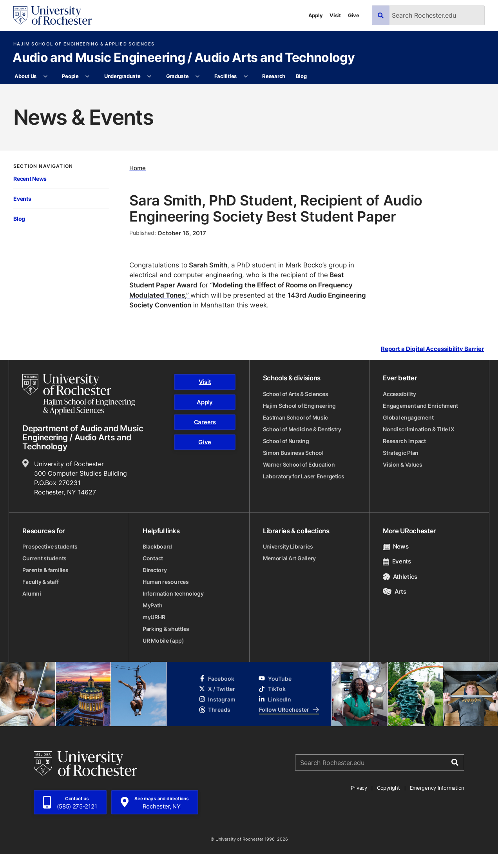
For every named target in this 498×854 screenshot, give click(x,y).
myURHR (154, 617)
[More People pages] (87, 76)
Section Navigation (43, 166)
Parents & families (45, 570)
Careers (205, 422)
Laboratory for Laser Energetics (303, 476)
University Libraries (288, 546)
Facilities (225, 76)
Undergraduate (122, 76)
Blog (301, 76)
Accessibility (399, 394)
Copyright (388, 787)
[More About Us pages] (45, 76)
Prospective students (49, 546)
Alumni (31, 593)
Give (353, 15)
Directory (155, 570)
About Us (25, 76)
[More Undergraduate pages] (149, 76)
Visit (335, 15)
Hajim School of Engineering (299, 405)
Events (22, 198)
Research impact (404, 441)
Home (137, 168)
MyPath (152, 605)
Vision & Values (402, 464)
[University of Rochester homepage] (52, 15)
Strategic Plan (400, 452)
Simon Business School (293, 452)
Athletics (400, 576)
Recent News (30, 178)
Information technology (173, 593)
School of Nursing (286, 441)
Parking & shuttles (166, 628)
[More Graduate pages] (197, 76)
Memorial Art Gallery (289, 558)
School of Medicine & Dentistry (302, 429)
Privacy (359, 787)
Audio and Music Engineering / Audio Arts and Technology (184, 58)
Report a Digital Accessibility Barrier (432, 349)
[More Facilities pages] (245, 76)
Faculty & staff (40, 581)
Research (273, 76)
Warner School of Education (299, 464)
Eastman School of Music (295, 417)
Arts (394, 591)
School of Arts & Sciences (295, 394)
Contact (153, 558)
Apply (315, 15)
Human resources (166, 581)
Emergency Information (437, 787)
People (70, 76)
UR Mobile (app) (163, 640)
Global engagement (408, 417)
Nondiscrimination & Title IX (418, 429)
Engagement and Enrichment (420, 405)
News (395, 546)
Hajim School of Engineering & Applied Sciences (83, 44)
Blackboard (157, 546)
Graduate (177, 76)
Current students (44, 558)
